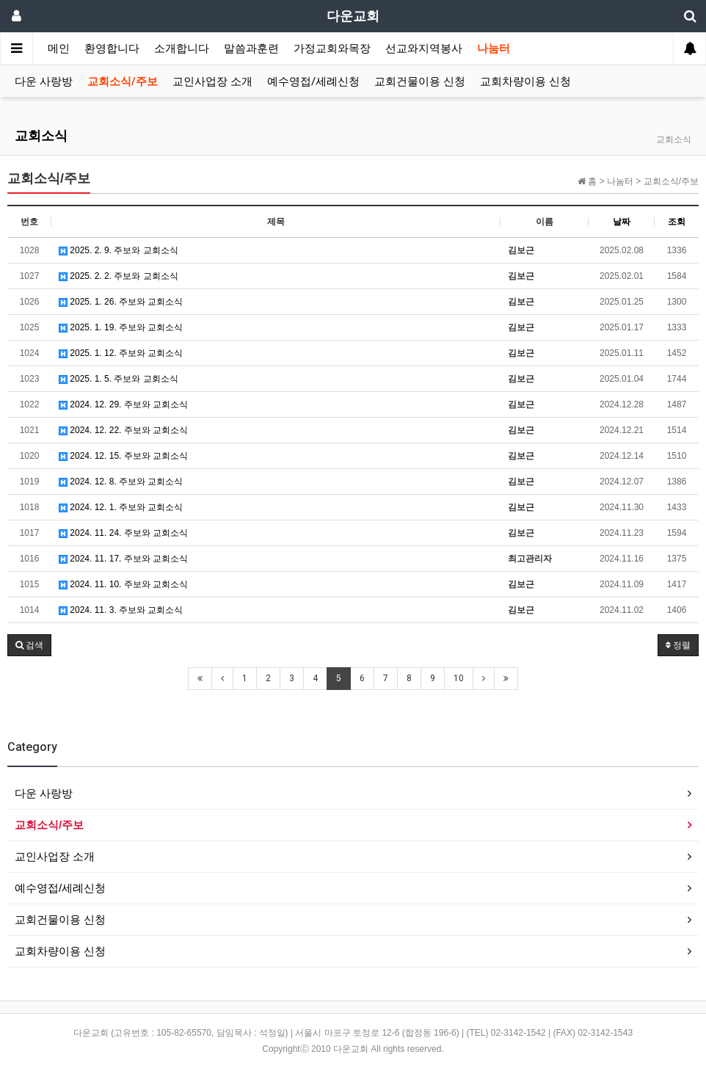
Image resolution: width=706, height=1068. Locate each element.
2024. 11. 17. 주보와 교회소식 (123, 558)
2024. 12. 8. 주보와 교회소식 (121, 481)
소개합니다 (181, 48)
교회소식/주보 (122, 81)
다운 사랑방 (44, 81)
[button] (29, 645)
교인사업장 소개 (212, 81)
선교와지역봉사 (423, 48)
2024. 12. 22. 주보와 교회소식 (123, 430)
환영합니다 (111, 48)
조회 (676, 222)
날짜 (621, 222)
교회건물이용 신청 (419, 81)
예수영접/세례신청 (313, 81)
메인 (59, 48)
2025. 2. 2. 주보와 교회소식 (118, 276)
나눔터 (493, 48)
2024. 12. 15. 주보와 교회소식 (123, 456)
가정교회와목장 (332, 48)
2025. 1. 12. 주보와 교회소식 (121, 353)
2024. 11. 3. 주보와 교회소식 (121, 610)
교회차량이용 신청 (525, 81)
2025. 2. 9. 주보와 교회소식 (118, 250)
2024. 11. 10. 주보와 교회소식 (123, 584)
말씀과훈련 (251, 48)
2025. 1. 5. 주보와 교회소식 (118, 379)
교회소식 (41, 135)
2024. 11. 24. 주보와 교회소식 (123, 533)
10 (459, 678)
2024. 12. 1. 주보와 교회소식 (121, 507)
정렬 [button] (678, 645)
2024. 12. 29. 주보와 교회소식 (123, 404)
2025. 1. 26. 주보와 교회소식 (121, 302)
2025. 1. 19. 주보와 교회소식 (121, 327)
